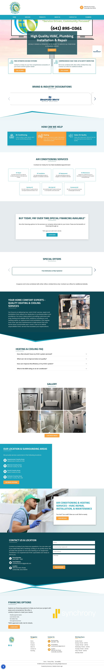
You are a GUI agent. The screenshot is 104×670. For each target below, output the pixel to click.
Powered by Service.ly (46, 669)
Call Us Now (20, 71)
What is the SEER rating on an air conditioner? (32, 371)
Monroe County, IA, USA (14, 469)
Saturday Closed (79, 655)
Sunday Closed (78, 643)
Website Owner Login (58, 669)
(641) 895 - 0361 (17, 562)
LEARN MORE (14, 629)
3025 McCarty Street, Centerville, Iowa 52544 (19, 571)
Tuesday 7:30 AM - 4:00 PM (81, 647)
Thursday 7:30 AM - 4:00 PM (81, 651)
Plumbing (88, 17)
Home (14, 17)
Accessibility (58, 664)
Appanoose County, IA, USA (16, 463)
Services (27, 17)
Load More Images (52, 438)
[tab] (22, 139)
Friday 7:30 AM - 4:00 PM (81, 653)
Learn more (52, 235)
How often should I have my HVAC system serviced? (34, 356)
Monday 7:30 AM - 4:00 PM (81, 645)
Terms (44, 664)
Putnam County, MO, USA (15, 480)
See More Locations (12, 485)
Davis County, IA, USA (13, 474)
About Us (57, 17)
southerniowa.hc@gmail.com (22, 566)
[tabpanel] (52, 176)
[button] (95, 99)
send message (59, 570)
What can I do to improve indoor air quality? (32, 361)
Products (42, 17)
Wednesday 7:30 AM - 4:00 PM (82, 649)
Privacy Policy (51, 664)
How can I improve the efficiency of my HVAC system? (35, 366)
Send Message (62, 521)
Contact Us (72, 17)
